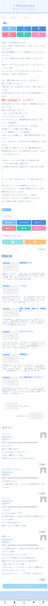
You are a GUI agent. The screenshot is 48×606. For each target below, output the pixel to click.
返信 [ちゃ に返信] (42, 532)
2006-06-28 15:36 (7, 472)
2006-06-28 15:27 (7, 437)
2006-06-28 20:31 (7, 501)
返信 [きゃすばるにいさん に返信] (42, 493)
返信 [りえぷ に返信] (42, 464)
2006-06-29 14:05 (7, 539)
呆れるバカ (6, 209)
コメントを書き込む (25, 586)
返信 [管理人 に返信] (42, 580)
